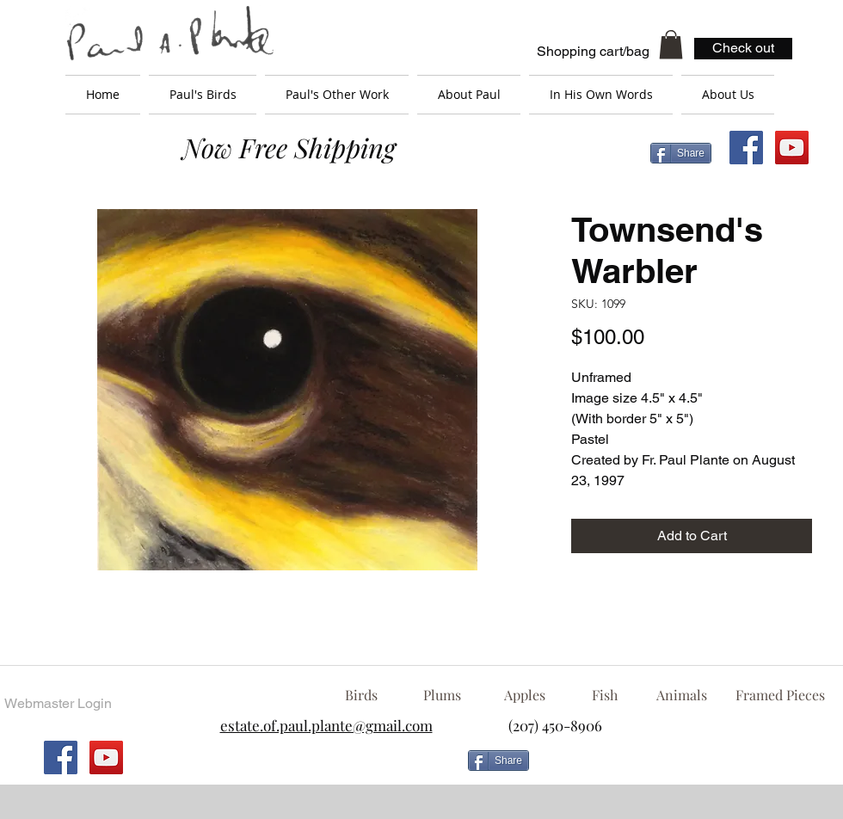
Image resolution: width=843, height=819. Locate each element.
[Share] (680, 153)
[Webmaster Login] (57, 703)
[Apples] (524, 695)
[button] (671, 44)
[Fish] (605, 695)
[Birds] (360, 695)
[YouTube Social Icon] (792, 147)
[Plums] (442, 695)
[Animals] (681, 695)
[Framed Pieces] (780, 695)
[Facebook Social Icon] (746, 147)
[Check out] (743, 48)
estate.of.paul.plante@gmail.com (326, 725)
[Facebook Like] (675, 767)
